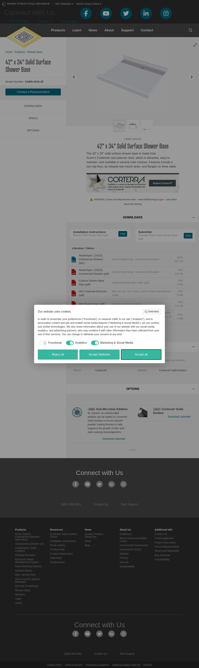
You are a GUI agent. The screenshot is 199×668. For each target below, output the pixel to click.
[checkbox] (50, 343)
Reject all (58, 354)
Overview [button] (152, 311)
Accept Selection (99, 354)
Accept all (141, 354)
